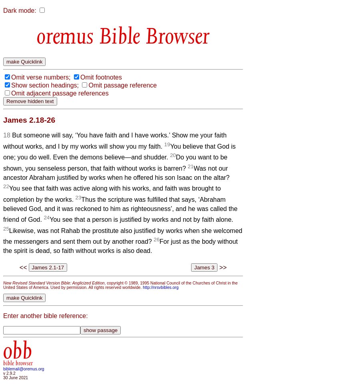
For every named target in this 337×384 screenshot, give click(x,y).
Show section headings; (45, 85)
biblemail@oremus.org (23, 369)
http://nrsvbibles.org (160, 287)
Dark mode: (19, 10)
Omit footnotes (101, 77)
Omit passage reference (122, 85)
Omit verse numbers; (40, 77)
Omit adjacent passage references (60, 93)
